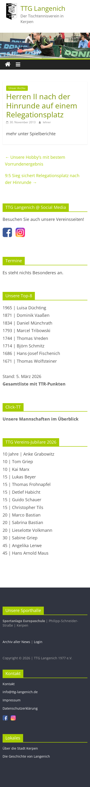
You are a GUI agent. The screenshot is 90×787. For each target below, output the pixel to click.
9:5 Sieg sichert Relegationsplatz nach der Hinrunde (42, 179)
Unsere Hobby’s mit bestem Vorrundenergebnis (35, 160)
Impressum (11, 700)
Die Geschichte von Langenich (26, 756)
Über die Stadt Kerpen (20, 748)
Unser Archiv (16, 88)
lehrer (47, 122)
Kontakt (9, 684)
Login (38, 642)
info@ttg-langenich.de (20, 692)
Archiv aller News (16, 642)
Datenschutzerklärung (20, 708)
